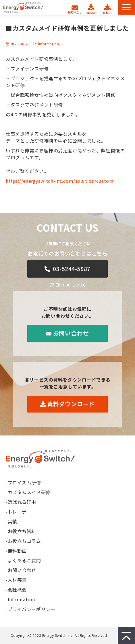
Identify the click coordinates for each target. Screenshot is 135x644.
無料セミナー (108, 7)
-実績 (11, 521)
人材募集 (61, 5)
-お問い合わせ (21, 570)
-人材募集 (16, 579)
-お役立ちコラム (23, 540)
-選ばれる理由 (21, 501)
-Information (20, 599)
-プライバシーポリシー (30, 609)
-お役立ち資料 (21, 531)
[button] (126, 7)
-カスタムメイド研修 (28, 492)
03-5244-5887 (71, 268)
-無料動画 (16, 550)
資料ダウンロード (91, 7)
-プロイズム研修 (23, 482)
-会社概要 (16, 589)
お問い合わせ (75, 6)
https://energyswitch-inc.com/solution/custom (59, 180)
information (48, 43)
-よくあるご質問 (23, 560)
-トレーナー (18, 511)
